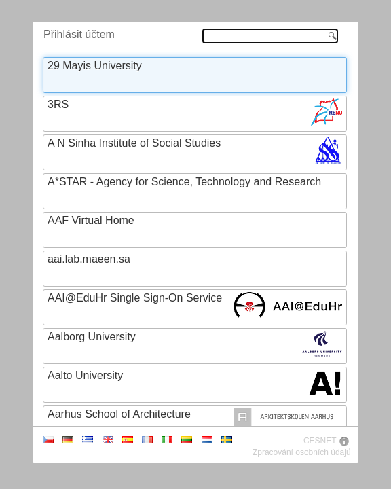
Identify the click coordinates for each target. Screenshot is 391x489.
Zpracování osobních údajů (302, 452)
